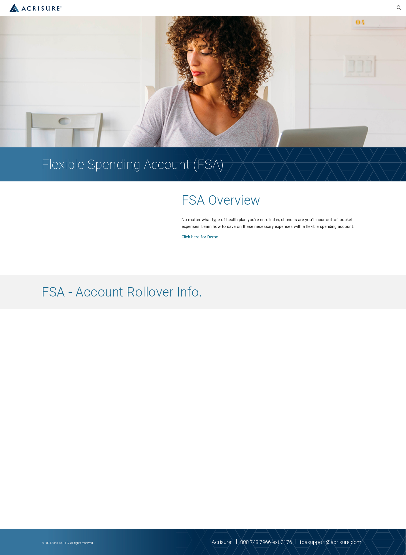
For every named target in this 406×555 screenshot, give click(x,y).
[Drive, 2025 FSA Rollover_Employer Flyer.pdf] (119, 419)
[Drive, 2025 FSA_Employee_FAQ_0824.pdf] (286, 419)
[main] (160, 164)
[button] (399, 8)
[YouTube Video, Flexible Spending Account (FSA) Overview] (105, 228)
